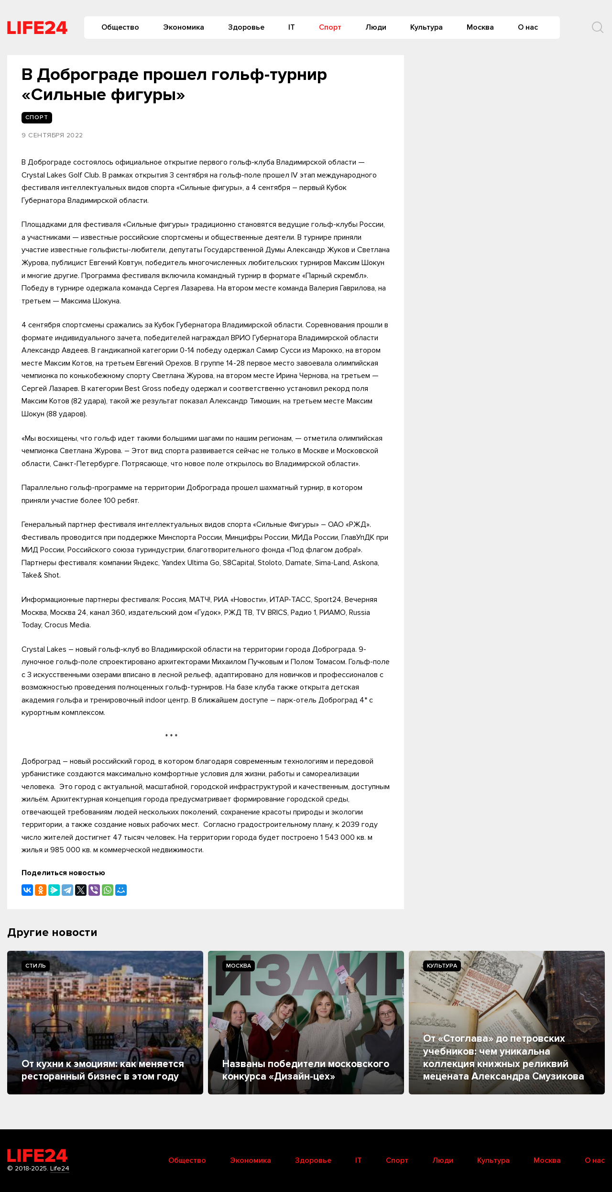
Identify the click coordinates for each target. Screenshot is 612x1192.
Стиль (35, 965)
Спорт (330, 27)
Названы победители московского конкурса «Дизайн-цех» (305, 1070)
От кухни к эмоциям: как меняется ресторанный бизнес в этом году (103, 1070)
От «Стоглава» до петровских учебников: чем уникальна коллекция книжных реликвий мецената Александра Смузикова (503, 1057)
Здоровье (246, 27)
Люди (375, 27)
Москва (480, 27)
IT (291, 27)
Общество (120, 27)
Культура (426, 27)
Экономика (183, 27)
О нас (528, 27)
